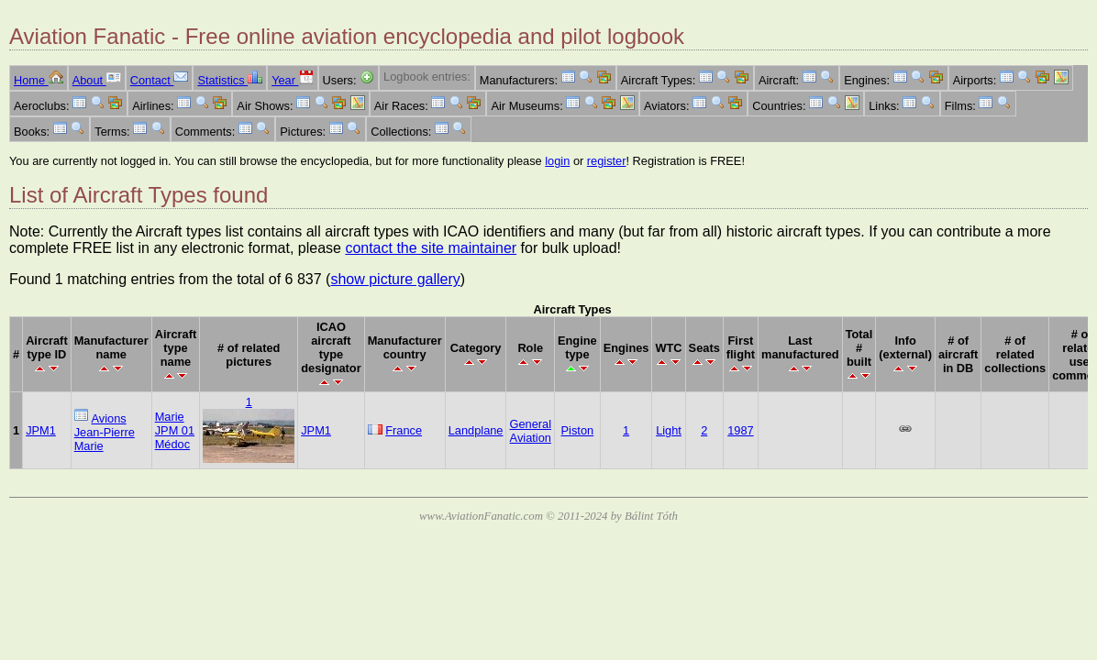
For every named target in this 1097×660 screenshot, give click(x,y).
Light (668, 430)
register (606, 161)
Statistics (229, 80)
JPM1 (41, 430)
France (403, 430)
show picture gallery (395, 279)
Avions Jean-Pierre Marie (104, 432)
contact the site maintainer (430, 248)
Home (38, 80)
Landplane (476, 430)
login (557, 161)
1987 (740, 430)
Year (292, 80)
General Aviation (530, 431)
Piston (577, 430)
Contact (159, 80)
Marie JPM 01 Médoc (174, 430)
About (96, 80)
